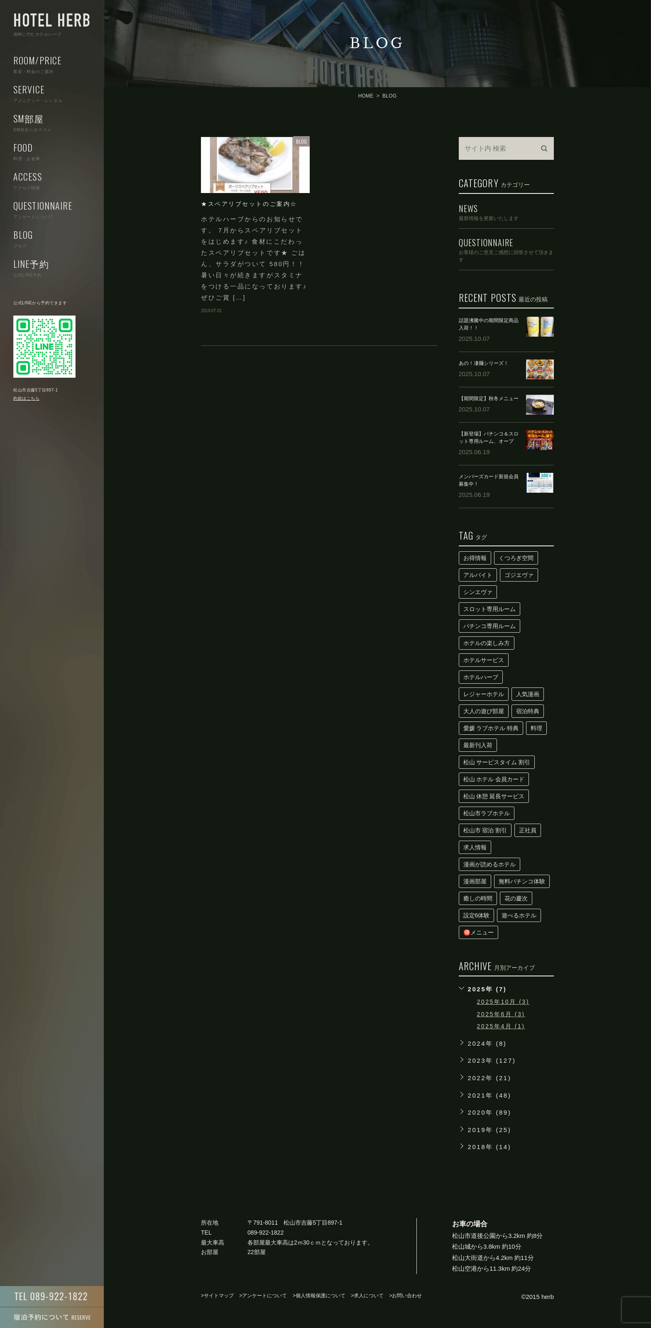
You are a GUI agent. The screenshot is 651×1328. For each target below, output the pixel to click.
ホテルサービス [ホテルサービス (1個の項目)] (483, 660)
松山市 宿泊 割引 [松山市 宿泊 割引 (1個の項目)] (485, 830)
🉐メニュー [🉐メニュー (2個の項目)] (478, 932)
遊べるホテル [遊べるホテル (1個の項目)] (519, 915)
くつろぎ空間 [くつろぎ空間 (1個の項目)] (516, 558)
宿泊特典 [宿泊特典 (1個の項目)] (527, 711)
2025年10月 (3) (503, 1001)
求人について (369, 1296)
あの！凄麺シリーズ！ (484, 363)
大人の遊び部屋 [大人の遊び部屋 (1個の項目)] (483, 711)
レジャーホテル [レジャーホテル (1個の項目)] (483, 694)
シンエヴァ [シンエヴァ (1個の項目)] (477, 592)
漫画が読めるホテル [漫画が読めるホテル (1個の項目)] (489, 864)
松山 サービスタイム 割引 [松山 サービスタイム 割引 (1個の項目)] (497, 762)
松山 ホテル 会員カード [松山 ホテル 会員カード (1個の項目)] (494, 779)
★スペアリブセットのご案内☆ (249, 204)
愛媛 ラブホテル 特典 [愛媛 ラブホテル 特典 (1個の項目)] (491, 728)
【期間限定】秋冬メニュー (489, 398)
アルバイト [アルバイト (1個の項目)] (477, 575)
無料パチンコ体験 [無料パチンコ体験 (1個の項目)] (522, 881)
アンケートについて (264, 1296)
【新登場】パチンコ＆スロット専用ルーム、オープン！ (489, 441)
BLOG (301, 141)
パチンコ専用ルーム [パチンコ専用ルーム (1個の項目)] (489, 626)
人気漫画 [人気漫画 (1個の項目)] (527, 694)
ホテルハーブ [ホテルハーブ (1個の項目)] (480, 677)
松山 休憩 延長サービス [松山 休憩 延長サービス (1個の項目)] (494, 796)
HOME (366, 96)
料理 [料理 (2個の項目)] (536, 728)
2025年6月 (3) (501, 1014)
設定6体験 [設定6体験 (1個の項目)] (476, 915)
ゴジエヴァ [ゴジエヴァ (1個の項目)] (519, 575)
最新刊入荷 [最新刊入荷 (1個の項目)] (477, 745)
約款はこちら (26, 398)
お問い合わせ (407, 1296)
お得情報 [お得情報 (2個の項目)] (475, 558)
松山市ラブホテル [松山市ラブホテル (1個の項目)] (486, 813)
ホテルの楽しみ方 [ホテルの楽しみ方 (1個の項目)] (486, 643)
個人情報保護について (320, 1296)
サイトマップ (219, 1296)
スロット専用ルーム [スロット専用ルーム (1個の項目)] (489, 609)
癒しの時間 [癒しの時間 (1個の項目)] (477, 898)
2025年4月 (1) (501, 1026)
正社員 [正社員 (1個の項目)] (527, 830)
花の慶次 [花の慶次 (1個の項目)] (516, 898)
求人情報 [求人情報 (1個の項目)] (475, 847)
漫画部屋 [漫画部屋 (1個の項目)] (475, 881)
